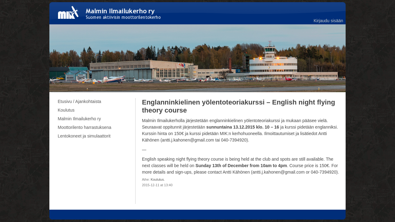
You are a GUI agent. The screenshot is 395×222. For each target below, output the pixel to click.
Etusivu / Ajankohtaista (79, 101)
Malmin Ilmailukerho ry (79, 118)
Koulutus (157, 179)
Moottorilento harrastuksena (84, 127)
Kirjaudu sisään (328, 20)
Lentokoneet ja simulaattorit (84, 136)
